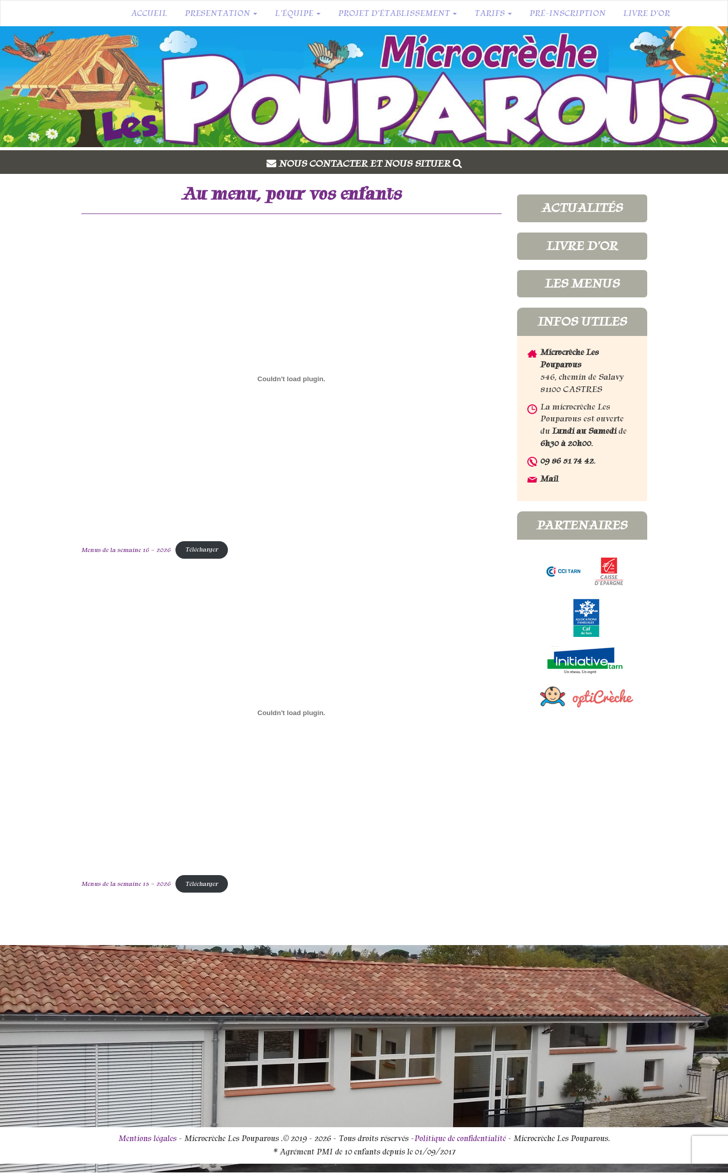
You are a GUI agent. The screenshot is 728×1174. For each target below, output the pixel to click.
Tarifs (493, 13)
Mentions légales (147, 1138)
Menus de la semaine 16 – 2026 (126, 549)
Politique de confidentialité (460, 1138)
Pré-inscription (567, 13)
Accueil (149, 13)
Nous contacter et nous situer (370, 163)
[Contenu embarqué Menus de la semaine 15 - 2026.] (291, 713)
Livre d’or (646, 13)
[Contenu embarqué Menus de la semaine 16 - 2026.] (291, 378)
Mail (549, 478)
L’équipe (298, 13)
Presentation (221, 13)
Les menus (582, 283)
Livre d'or (581, 246)
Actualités (582, 208)
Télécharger (201, 549)
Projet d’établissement (397, 13)
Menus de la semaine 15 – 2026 (126, 884)
